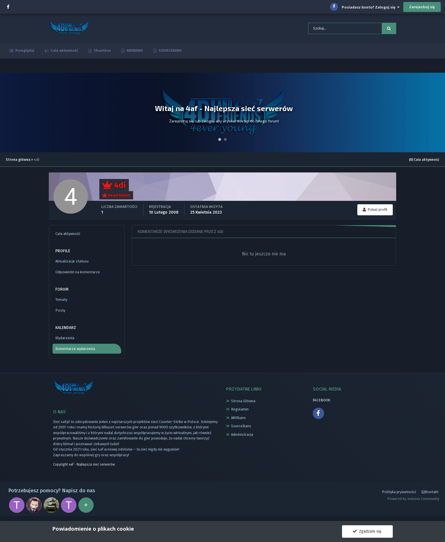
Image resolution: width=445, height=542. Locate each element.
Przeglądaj (24, 52)
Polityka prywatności (399, 495)
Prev (7, 114)
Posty (60, 312)
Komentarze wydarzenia (75, 350)
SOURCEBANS (170, 52)
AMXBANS (134, 52)
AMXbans (238, 419)
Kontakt (430, 495)
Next (437, 114)
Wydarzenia (64, 339)
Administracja (242, 436)
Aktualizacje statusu (72, 263)
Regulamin (240, 411)
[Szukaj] (336, 29)
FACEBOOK (321, 401)
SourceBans (241, 428)
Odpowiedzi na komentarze (77, 274)
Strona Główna (243, 402)
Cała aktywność (64, 52)
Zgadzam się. (367, 531)
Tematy (61, 301)
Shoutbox (102, 52)
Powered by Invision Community (413, 502)
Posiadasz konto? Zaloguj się (371, 7)
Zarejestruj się (422, 7)
